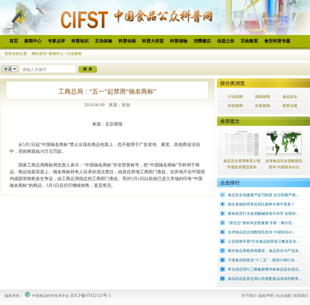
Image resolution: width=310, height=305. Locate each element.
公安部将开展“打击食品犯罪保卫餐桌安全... (263, 241)
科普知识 (80, 41)
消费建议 (202, 41)
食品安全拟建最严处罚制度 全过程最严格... (263, 195)
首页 (13, 41)
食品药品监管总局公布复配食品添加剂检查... (264, 278)
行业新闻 (74, 53)
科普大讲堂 (153, 41)
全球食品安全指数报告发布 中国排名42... (261, 232)
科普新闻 (262, 106)
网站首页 (39, 53)
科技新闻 (235, 106)
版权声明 (266, 296)
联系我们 (301, 296)
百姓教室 (249, 41)
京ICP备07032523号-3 (90, 295)
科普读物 (178, 41)
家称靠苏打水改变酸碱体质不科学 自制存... (263, 213)
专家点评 (56, 41)
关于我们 (248, 296)
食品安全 (289, 97)
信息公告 (225, 41)
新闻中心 (33, 41)
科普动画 (127, 41)
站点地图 (283, 296)
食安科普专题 (277, 41)
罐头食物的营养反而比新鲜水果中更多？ (261, 204)
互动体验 (103, 41)
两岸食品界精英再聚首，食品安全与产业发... (264, 251)
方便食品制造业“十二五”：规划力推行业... (262, 260)
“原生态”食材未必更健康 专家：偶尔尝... (261, 223)
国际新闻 (262, 97)
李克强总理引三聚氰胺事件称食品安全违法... (264, 269)
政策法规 (289, 106)
